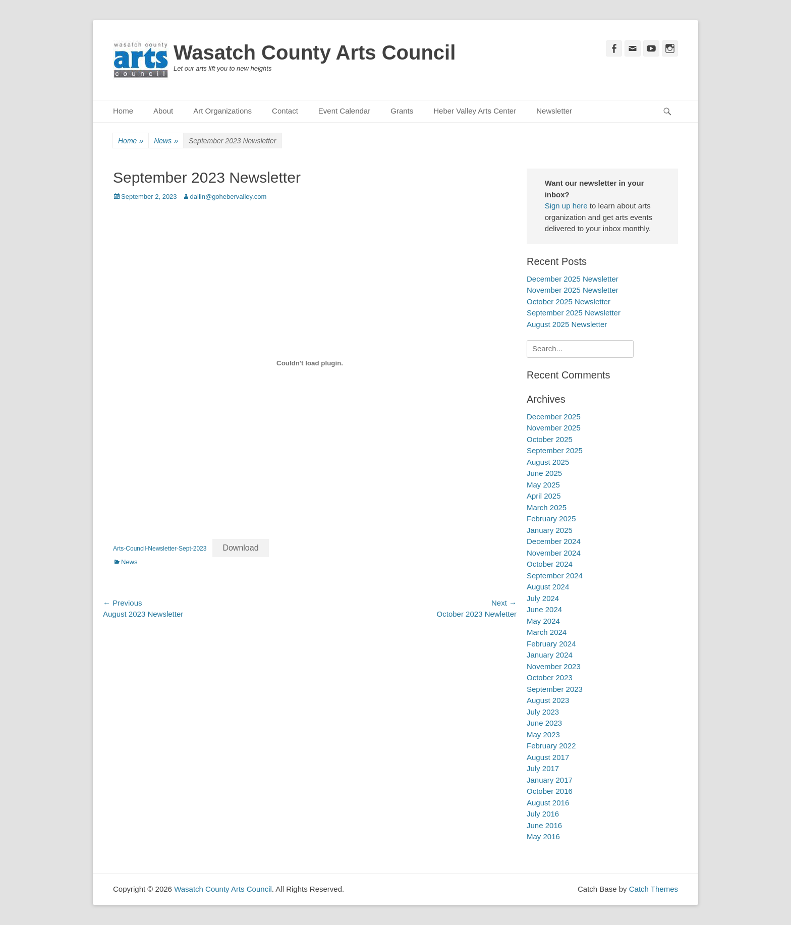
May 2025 (543, 484)
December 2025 (554, 416)
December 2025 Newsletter (572, 279)
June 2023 (544, 723)
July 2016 (543, 813)
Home (123, 110)
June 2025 (544, 473)
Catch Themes (653, 889)
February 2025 (551, 518)
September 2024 (555, 575)
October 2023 (550, 677)
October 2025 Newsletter (568, 301)
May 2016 (543, 836)
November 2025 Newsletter (572, 290)
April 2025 (544, 496)
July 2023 (543, 712)
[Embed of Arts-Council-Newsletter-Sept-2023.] (309, 362)
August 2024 (548, 586)
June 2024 (544, 609)
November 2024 (554, 553)
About (163, 110)
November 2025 (554, 427)
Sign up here (566, 205)
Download (240, 547)
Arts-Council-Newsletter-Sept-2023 (159, 548)
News (166, 141)
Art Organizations (222, 110)
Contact (285, 110)
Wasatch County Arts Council (315, 52)
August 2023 (548, 700)
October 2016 (550, 791)
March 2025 (547, 507)
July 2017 (543, 768)
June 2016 (544, 825)
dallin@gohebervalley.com (228, 196)
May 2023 (543, 734)
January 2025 (550, 530)
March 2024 (547, 632)
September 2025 (555, 450)
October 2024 (550, 564)
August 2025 (548, 462)
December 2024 (554, 541)
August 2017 (548, 757)
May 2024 (543, 621)
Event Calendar (344, 110)
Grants (401, 110)
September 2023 (555, 689)
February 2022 (551, 745)
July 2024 (543, 598)
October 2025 (550, 439)
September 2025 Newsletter (573, 312)
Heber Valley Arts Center (474, 110)
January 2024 (550, 654)
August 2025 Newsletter (567, 324)
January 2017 (550, 780)
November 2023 (554, 666)
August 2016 (548, 802)
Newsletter (554, 110)
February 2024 (551, 643)
